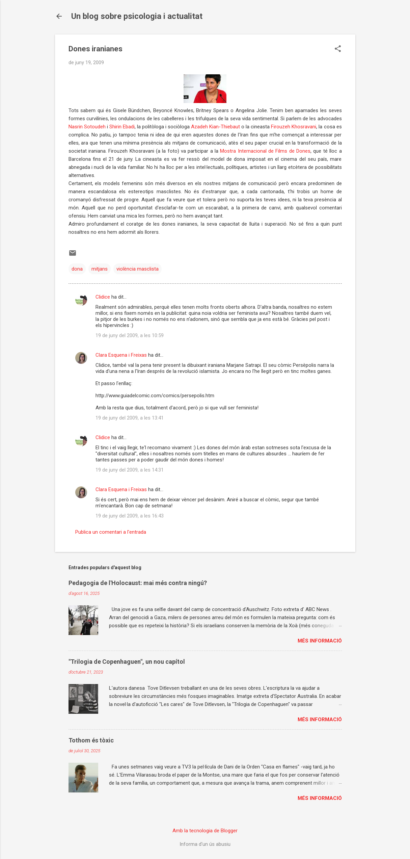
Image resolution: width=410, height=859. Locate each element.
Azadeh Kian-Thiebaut (216, 127)
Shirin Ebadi (122, 127)
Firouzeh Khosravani (293, 127)
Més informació (320, 641)
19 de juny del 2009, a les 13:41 (129, 418)
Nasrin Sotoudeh (87, 127)
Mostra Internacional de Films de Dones (265, 151)
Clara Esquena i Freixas (121, 355)
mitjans (99, 269)
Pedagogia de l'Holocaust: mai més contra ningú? (138, 582)
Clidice (102, 297)
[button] (338, 49)
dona (77, 269)
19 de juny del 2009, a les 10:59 (129, 335)
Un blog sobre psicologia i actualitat (136, 16)
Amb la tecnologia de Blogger (205, 831)
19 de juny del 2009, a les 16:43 (129, 516)
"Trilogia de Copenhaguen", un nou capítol (127, 661)
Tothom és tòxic (91, 740)
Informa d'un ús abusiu (205, 844)
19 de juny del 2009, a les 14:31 (129, 470)
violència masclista (137, 269)
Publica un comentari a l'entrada (110, 532)
